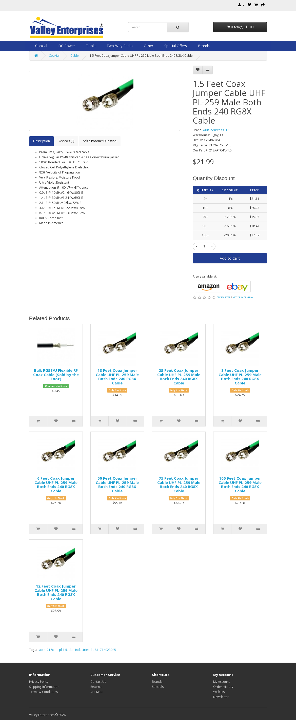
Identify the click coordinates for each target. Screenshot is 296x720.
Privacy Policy (38, 681)
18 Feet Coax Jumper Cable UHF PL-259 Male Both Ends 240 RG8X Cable (117, 376)
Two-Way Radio (119, 45)
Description (41, 141)
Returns (95, 687)
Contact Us (98, 681)
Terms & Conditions (43, 692)
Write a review (243, 297)
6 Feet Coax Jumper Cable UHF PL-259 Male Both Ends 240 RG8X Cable (55, 484)
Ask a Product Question (99, 141)
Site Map (96, 692)
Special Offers (175, 45)
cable (41, 650)
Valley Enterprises (41, 715)
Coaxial (40, 45)
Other (148, 45)
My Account (221, 681)
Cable (74, 55)
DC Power (66, 45)
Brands (203, 45)
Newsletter (221, 697)
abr (71, 650)
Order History (223, 687)
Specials (158, 687)
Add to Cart (230, 258)
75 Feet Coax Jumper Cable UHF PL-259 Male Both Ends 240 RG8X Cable (178, 484)
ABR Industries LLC (216, 130)
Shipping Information (44, 687)
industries (82, 650)
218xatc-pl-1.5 (57, 650)
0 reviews (223, 297)
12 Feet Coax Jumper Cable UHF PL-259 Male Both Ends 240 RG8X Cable (55, 592)
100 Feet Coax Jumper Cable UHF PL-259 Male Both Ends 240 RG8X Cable (240, 484)
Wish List (219, 692)
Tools (90, 45)
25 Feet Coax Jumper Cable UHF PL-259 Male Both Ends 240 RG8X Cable (178, 376)
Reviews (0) (66, 141)
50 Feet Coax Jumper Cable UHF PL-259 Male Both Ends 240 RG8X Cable (117, 484)
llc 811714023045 (103, 650)
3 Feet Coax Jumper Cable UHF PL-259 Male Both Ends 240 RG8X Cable (240, 376)
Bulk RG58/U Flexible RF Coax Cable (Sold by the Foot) (56, 374)
